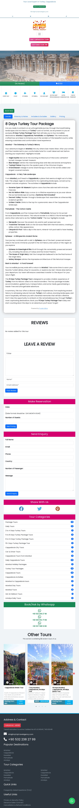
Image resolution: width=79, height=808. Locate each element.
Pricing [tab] (62, 116)
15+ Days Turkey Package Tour (39, 543)
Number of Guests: (12, 417)
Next (74, 674)
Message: (9, 476)
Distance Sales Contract (13, 802)
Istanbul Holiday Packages (39, 564)
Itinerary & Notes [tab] (21, 116)
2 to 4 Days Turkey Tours (39, 530)
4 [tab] (45, 706)
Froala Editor (43, 308)
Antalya (7, 760)
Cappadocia (9, 753)
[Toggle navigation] (39, 34)
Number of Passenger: (14, 468)
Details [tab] (8, 116)
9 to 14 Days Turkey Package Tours (39, 539)
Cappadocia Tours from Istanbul (39, 556)
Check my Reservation (39, 6)
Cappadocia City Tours (39, 547)
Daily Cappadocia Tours (39, 39)
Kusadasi (7, 755)
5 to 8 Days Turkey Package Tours (39, 535)
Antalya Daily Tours (39, 598)
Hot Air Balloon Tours (39, 594)
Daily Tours (39, 526)
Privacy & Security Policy (13, 800)
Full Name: (9, 439)
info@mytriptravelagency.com (39, 11)
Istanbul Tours (39, 590)
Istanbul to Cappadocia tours (39, 581)
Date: (7, 407)
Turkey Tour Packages (39, 568)
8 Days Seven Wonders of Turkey (45, 67)
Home (23, 67)
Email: (7, 447)
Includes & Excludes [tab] (39, 116)
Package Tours (39, 522)
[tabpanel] (14, 673)
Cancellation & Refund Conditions (17, 805)
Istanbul (7, 750)
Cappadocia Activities (39, 577)
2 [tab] (39, 706)
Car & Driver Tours (39, 552)
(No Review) (20, 83)
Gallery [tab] (53, 116)
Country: (8, 461)
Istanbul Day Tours (39, 585)
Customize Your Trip (39, 45)
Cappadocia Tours (39, 573)
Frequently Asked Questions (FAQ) (18, 790)
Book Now (9, 111)
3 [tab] (42, 706)
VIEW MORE (21, 702)
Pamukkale (8, 758)
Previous (5, 674)
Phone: (8, 454)
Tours (29, 67)
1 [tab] (36, 706)
